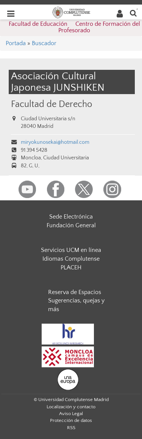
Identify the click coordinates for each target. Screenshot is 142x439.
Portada (16, 43)
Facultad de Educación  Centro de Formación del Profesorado (74, 27)
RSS (71, 427)
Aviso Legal (71, 413)
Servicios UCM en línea (71, 250)
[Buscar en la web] (133, 13)
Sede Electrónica (71, 216)
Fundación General (71, 225)
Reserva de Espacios (74, 292)
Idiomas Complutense (71, 258)
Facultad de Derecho (51, 104)
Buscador (44, 43)
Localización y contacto (71, 406)
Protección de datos (71, 420)
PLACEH (71, 267)
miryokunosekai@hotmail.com (55, 142)
